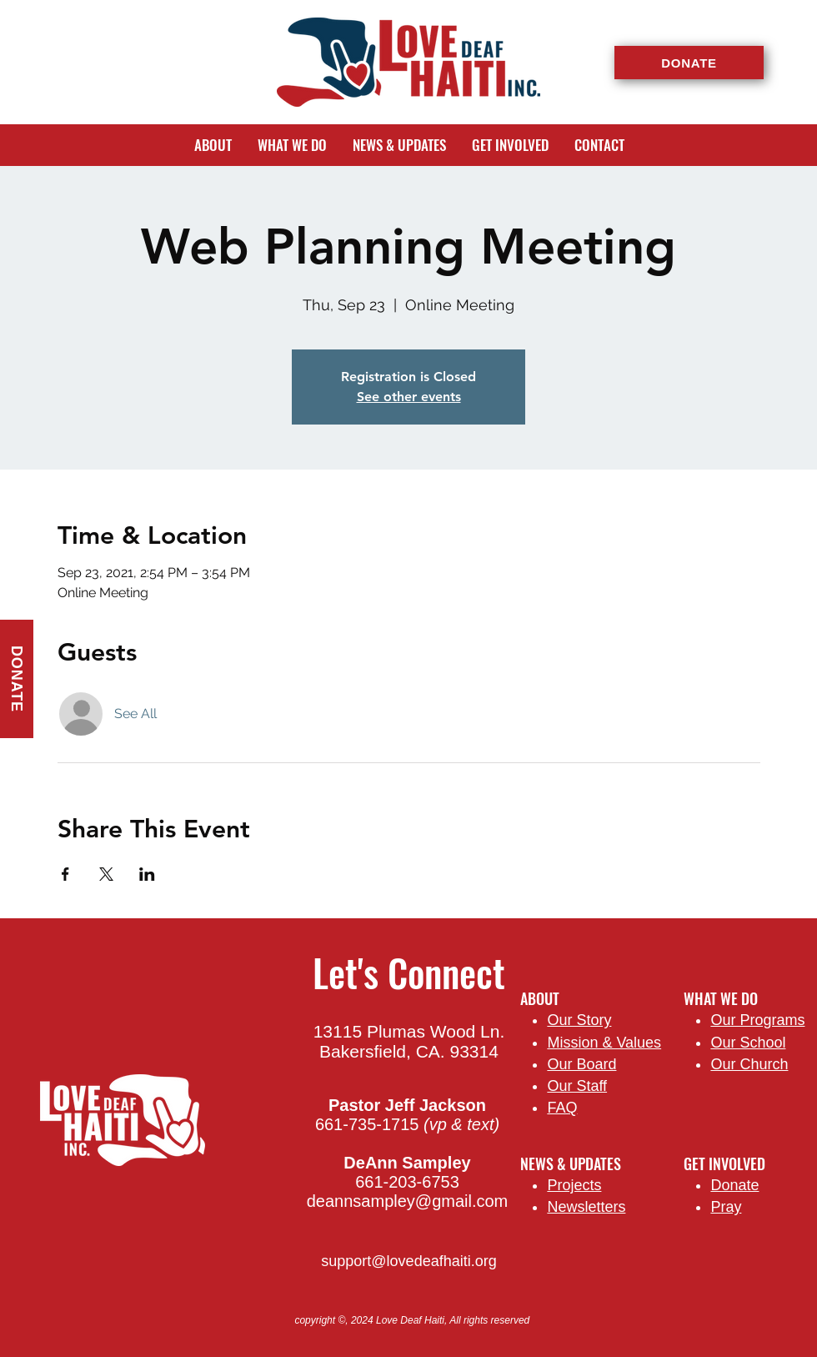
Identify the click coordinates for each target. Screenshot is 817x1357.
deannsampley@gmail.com (408, 1201)
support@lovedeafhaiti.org (408, 1261)
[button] (212, 145)
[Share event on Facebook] (65, 874)
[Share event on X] (106, 874)
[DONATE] (689, 62)
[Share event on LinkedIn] (147, 874)
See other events (409, 397)
